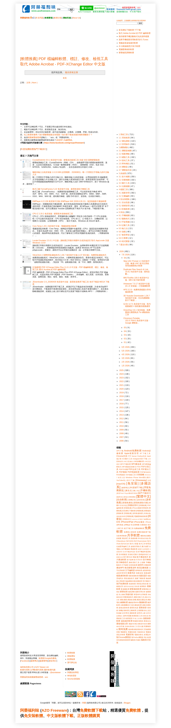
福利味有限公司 (26, 667)
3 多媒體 (123, 173)
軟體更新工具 (137, 616)
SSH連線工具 (131, 475)
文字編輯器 (130, 570)
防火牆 (140, 626)
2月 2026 (126, 362)
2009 (121, 430)
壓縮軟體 (134, 549)
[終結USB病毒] (129, 497)
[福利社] (119, 497)
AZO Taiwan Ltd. (42, 667)
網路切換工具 (139, 597)
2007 (121, 437)
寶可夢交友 (72, 663)
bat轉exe (147, 519)
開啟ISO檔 (133, 624)
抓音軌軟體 (133, 565)
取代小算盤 (134, 544)
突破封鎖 (129, 594)
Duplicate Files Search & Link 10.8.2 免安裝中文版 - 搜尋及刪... (136, 271)
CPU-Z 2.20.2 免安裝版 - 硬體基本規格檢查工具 (52, 214)
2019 (121, 393)
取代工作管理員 (145, 544)
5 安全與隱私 (124, 199)
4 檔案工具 (123, 189)
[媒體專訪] (125, 488)
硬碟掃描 (145, 589)
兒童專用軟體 (121, 536)
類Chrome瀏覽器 (123, 637)
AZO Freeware (54, 710)
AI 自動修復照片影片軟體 (129, 46)
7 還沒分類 (123, 245)
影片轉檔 (147, 560)
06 (125, 258)
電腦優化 (123, 632)
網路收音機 (131, 600)
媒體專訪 (34, 661)
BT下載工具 (145, 453)
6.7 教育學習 (124, 235)
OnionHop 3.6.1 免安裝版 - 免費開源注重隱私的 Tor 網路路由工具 (136, 312)
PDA (139, 467)
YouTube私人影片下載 (125, 480)
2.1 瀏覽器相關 (125, 151)
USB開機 (140, 475)
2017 (121, 400)
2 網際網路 (123, 147)
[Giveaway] (141, 480)
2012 (121, 419)
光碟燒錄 (143, 525)
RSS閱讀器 (120, 475)
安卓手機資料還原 (129, 552)
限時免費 (123, 629)
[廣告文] (128, 491)
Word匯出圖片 (145, 477)
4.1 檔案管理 (124, 193)
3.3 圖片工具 (124, 183)
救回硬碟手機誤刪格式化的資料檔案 (134, 36)
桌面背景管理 (121, 573)
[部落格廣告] (127, 503)
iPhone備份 (139, 522)
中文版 (52, 716)
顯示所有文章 (71, 72)
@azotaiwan (55, 672)
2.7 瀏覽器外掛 (125, 170)
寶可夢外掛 (127, 557)
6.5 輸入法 (123, 228)
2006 (121, 441)
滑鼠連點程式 (129, 578)
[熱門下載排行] (144, 493)
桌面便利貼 (146, 570)
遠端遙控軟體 (127, 621)
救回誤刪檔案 (143, 568)
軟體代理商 (25, 670)
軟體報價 (71, 659)
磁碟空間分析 (140, 592)
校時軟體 (138, 570)
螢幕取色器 (134, 608)
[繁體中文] (143, 496)
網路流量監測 (142, 600)
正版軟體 (84, 716)
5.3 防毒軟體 (124, 209)
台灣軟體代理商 (36, 670)
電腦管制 (130, 635)
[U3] (149, 480)
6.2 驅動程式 (124, 219)
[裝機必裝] (132, 500)
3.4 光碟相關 (124, 186)
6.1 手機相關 (124, 215)
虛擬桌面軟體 (124, 608)
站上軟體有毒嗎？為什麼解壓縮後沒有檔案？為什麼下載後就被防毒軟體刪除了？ (58, 135)
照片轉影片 (146, 581)
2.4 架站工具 (124, 160)
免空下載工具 (129, 528)
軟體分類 (58, 18)
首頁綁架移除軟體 (123, 640)
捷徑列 (141, 565)
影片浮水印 (138, 560)
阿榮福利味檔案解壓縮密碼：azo (34, 677)
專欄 (134, 557)
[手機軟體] (145, 490)
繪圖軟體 (124, 602)
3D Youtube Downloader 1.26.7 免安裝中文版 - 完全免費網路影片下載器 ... (136, 298)
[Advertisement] (64, 36)
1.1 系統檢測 (124, 138)
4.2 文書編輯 (124, 196)
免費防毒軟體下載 (144, 532)
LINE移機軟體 (138, 461)
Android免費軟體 (133, 450)
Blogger (127, 703)
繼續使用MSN (133, 602)
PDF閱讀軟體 (133, 472)
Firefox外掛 (141, 456)
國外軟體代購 (49, 670)
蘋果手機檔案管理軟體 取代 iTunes (133, 40)
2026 (121, 251)
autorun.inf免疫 (137, 519)
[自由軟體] (121, 499)
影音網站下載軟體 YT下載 (130, 30)
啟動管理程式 (136, 546)
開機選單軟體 (142, 624)
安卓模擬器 (123, 554)
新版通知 (71, 656)
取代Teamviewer (140, 541)
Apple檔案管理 (131, 453)
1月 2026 (126, 366)
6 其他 (122, 212)
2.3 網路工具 (124, 157)
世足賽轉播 (135, 525)
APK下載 (120, 451)
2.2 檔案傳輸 (124, 154)
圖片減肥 (145, 546)
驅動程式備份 (136, 640)
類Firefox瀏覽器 (137, 637)
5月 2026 (126, 351)
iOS (118, 522)
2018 (121, 396)
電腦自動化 (138, 635)
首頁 (65, 78)
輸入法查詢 (138, 618)
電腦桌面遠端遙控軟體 (128, 43)
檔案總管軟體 (122, 576)
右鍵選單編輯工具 (123, 546)
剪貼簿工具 (126, 538)
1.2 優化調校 (124, 141)
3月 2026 (126, 358)
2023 (121, 378)
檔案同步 (131, 573)
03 (125, 335)
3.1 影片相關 (124, 177)
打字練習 (125, 565)
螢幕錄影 (143, 608)
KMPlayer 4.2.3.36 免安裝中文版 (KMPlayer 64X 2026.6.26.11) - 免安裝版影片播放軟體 (69, 201)
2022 (121, 381)
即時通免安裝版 (143, 538)
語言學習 (125, 613)
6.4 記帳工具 (124, 225)
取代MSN (130, 541)
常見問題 (39, 18)
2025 (121, 370)
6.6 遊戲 (122, 232)
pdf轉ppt (127, 525)
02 (125, 339)
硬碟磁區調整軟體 (126, 53)
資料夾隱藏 (127, 616)
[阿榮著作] (127, 519)
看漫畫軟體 (125, 589)
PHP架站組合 (145, 472)
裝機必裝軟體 (124, 610)
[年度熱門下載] (136, 488)
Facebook (25, 661)
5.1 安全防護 (124, 202)
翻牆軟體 (143, 602)
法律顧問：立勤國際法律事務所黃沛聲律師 (131, 20)
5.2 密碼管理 (124, 206)
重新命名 (147, 621)
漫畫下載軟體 (140, 578)
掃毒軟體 (147, 565)
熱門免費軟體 (122, 584)
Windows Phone (132, 477)
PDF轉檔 (123, 472)
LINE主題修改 (128, 461)
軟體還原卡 (130, 618)
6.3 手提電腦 (124, 222)
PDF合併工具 (134, 469)
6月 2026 (126, 347)
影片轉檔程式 (122, 562)
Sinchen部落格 (73, 679)
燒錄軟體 (132, 584)
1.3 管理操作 (124, 144)
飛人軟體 (147, 637)
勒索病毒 (134, 538)
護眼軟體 (133, 613)
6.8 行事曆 (123, 238)
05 (125, 328)
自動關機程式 (125, 605)
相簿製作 (143, 586)
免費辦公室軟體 (130, 532)
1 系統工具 (123, 134)
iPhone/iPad (127, 522)
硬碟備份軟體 (135, 589)
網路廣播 (123, 600)
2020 (121, 389)
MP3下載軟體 (125, 464)
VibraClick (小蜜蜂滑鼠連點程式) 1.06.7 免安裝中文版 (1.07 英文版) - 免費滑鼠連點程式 (69, 255)
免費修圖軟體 (139, 528)
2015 (121, 407)
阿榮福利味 (29, 710)
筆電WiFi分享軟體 (140, 594)
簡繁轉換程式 (128, 597)
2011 (121, 422)
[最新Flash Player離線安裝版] (126, 493)
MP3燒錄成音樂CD (129, 467)
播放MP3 (120, 568)
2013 (121, 415)
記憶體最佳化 (142, 610)
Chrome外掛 (121, 456)
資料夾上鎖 (141, 613)
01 (125, 342)
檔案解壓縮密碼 (34, 137)
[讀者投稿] (141, 500)
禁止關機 (122, 594)
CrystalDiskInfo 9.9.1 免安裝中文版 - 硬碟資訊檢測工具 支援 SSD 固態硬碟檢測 (66, 160)
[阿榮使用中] (133, 505)
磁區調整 (131, 592)
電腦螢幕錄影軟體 (126, 49)
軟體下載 (65, 716)
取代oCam (125, 544)
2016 (121, 404)
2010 (121, 426)
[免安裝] (132, 483)
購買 (96, 716)
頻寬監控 (147, 635)
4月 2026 (126, 354)
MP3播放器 (136, 464)
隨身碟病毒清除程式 (136, 629)
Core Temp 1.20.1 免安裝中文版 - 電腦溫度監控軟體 (54, 226)
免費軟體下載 (91, 710)
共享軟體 (133, 535)
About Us (76, 18)
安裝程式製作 (133, 554)
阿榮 (84, 703)
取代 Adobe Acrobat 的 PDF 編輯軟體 (134, 33)
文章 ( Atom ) (31, 83)
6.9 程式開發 (124, 241)
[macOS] (120, 483)
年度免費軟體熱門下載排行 (33, 149)
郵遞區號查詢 (138, 621)
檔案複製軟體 (133, 576)
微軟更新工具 (134, 562)
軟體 (39, 716)
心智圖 (142, 562)
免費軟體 (133, 710)
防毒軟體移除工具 (131, 626)
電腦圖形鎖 (141, 632)
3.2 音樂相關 (124, 180)
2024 (121, 374)
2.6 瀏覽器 (123, 167)
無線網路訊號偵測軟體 (133, 581)
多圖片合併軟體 (143, 549)
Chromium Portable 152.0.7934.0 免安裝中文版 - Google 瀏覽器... (136, 320)
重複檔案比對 (122, 624)
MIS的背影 (71, 676)
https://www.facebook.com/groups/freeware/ (64, 143)
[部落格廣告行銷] (140, 503)
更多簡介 (53, 661)
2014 (121, 411)
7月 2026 (126, 255)
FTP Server (132, 456)
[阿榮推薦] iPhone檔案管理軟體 (136, 508)
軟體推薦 (71, 653)
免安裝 (29, 716)
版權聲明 (43, 661)
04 (125, 331)
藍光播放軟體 (136, 605)
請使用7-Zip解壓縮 (64, 140)
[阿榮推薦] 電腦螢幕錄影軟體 (136, 516)
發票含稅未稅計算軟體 (131, 586)
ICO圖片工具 (127, 459)
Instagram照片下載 (140, 459)
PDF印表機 (123, 469)
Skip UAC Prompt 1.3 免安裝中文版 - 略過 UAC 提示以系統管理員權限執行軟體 (136, 263)
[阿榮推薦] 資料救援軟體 (133, 513)
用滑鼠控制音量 (142, 584)
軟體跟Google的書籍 (47, 658)
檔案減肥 (147, 573)
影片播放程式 (142, 557)
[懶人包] (136, 491)
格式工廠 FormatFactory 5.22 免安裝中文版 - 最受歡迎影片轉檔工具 (61, 189)
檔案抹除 (139, 573)
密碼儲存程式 (143, 554)
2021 (121, 385)
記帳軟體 (132, 610)
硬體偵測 (124, 592)
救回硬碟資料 (130, 568)
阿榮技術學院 (73, 672)
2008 (121, 433)
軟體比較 (145, 616)
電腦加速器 (132, 632)
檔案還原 (143, 576)
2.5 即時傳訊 (124, 164)
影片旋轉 (130, 560)
